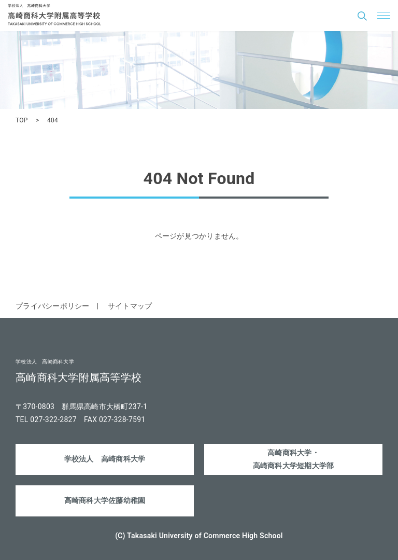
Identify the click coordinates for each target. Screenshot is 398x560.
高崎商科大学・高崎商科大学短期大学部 (293, 459)
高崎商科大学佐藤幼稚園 (105, 500)
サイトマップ (130, 306)
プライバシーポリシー (53, 306)
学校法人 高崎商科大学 (105, 459)
